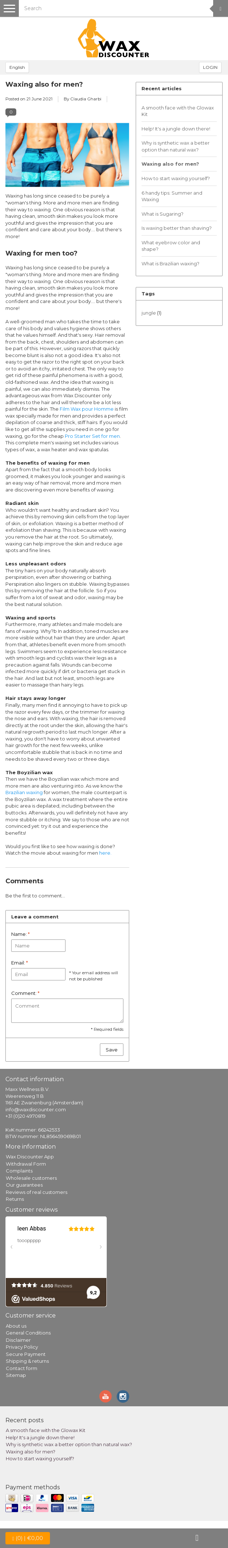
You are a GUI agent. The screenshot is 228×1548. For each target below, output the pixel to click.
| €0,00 (27, 1538)
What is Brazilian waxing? (170, 263)
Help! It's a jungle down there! (176, 129)
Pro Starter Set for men (92, 436)
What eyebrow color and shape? (171, 246)
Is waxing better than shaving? (177, 228)
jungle (151, 313)
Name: (20, 934)
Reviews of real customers (36, 1192)
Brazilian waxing (24, 792)
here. (105, 853)
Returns (15, 1199)
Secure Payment (26, 1354)
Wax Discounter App (30, 1156)
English (17, 67)
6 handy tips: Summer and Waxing (172, 196)
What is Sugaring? (162, 214)
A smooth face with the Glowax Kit (178, 111)
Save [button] (112, 1050)
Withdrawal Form (26, 1164)
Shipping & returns (27, 1361)
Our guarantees (24, 1185)
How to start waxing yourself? (176, 178)
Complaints (19, 1171)
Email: (19, 963)
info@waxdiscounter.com (35, 1109)
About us (16, 1326)
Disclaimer (18, 1340)
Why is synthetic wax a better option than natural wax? (176, 146)
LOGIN (210, 67)
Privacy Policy (22, 1347)
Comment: (25, 993)
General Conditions (28, 1333)
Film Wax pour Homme (87, 409)
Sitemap (16, 1375)
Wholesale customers (31, 1178)
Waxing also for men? (44, 84)
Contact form (21, 1368)
